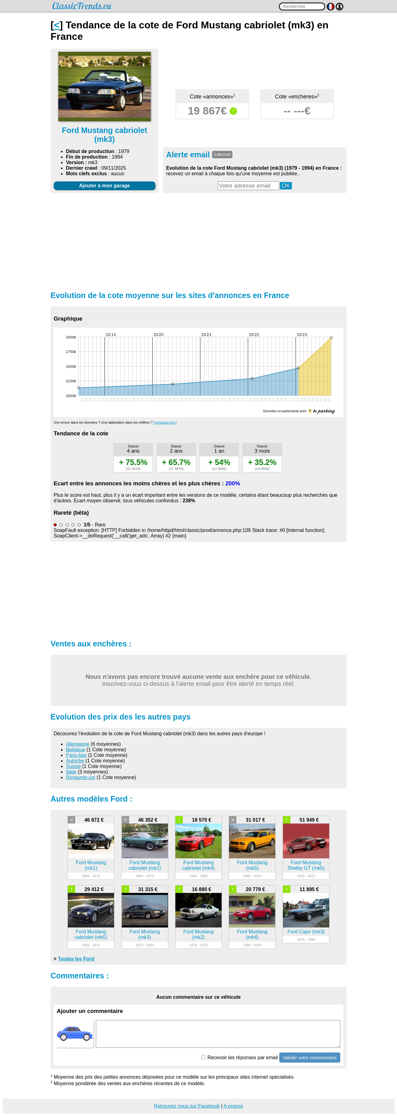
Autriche (75, 760)
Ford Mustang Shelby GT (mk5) (306, 865)
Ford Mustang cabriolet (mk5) (91, 934)
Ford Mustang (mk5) (252, 865)
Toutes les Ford (76, 958)
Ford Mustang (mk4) (252, 934)
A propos (233, 1106)
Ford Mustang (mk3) (144, 934)
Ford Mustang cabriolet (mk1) (145, 865)
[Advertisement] (198, 241)
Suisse (73, 766)
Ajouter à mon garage (104, 185)
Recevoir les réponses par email (239, 1057)
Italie (71, 771)
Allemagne (77, 744)
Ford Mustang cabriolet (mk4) (198, 865)
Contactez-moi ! (165, 422)
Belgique (75, 749)
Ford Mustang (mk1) (91, 865)
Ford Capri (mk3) (306, 931)
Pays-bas (76, 755)
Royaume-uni (80, 777)
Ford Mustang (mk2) (198, 934)
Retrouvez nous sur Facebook (187, 1106)
